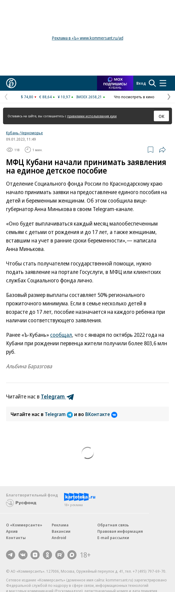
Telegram (59, 414)
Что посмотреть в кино (134, 96)
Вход (141, 83)
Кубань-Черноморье (24, 132)
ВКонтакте (101, 414)
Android (59, 537)
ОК (161, 116)
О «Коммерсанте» (24, 525)
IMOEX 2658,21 (89, 96)
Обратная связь (113, 525)
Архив (12, 531)
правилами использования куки (92, 116)
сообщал (61, 334)
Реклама (60, 525)
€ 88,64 (45, 96)
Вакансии (61, 531)
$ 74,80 (27, 96)
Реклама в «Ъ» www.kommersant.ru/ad (87, 38)
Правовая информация (120, 531)
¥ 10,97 (64, 96)
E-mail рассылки (113, 537)
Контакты (16, 537)
